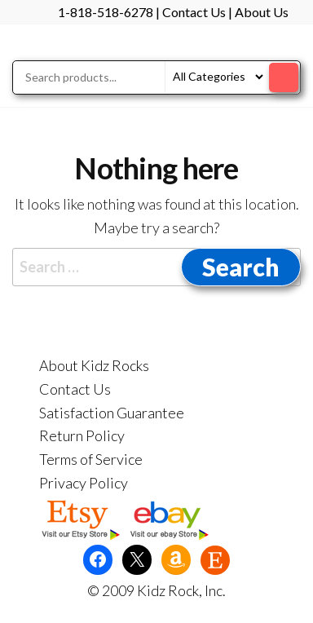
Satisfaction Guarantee (111, 413)
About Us (262, 12)
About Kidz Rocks (94, 365)
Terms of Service (91, 459)
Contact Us (194, 12)
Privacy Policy (83, 483)
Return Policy (82, 435)
